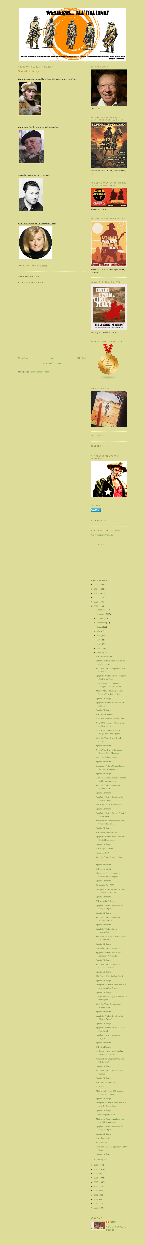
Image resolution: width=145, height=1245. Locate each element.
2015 (96, 1182)
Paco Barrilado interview (106, 757)
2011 (96, 1199)
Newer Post (23, 358)
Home (52, 358)
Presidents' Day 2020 (105, 885)
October (100, 618)
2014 (96, 1186)
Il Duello (100, 1086)
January (100, 1159)
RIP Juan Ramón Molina (106, 832)
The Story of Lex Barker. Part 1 (109, 976)
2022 (96, 597)
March (100, 648)
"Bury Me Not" (102, 853)
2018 (96, 1169)
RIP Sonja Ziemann (104, 848)
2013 (96, 1190)
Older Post (81, 358)
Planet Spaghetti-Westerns (102, 535)
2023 (96, 593)
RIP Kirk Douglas (103, 1047)
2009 (96, 1208)
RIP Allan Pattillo (103, 1138)
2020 (96, 606)
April (99, 644)
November (101, 614)
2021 (96, 602)
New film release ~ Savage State (110, 718)
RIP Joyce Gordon (104, 656)
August (100, 627)
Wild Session (101, 1142)
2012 (96, 1195)
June (99, 635)
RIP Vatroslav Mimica (105, 901)
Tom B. (113, 1222)
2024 (96, 589)
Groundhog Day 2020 (105, 1114)
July (99, 631)
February (101, 652)
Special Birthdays (103, 698)
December (101, 609)
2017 (96, 1173)
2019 (96, 1165)
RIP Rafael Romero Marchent (108, 948)
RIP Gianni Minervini (105, 1082)
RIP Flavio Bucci (103, 869)
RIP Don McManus (104, 714)
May (99, 640)
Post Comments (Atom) (40, 371)
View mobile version (52, 363)
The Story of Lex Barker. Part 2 (109, 804)
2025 (96, 584)
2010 (96, 1203)
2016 (96, 1178)
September (101, 622)
